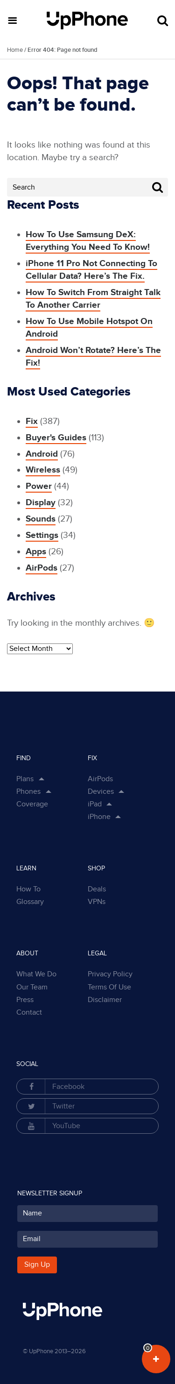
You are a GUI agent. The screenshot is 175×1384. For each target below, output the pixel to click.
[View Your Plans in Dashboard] (156, 1359)
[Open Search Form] (162, 20)
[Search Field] (87, 187)
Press (25, 1000)
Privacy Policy (110, 974)
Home (15, 50)
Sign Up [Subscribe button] (37, 1264)
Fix (32, 421)
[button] (12, 20)
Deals (97, 889)
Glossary (30, 901)
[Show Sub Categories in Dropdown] (123, 791)
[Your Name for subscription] (87, 1213)
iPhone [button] (99, 816)
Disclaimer (105, 1000)
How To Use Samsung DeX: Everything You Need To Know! (88, 241)
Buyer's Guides (56, 437)
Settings (42, 535)
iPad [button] (95, 804)
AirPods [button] (100, 779)
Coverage (32, 804)
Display (41, 502)
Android (42, 454)
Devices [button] (101, 791)
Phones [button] (28, 791)
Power (39, 486)
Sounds (41, 519)
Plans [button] (25, 779)
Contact (29, 1012)
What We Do (36, 974)
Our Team (32, 987)
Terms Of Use (109, 987)
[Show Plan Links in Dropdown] (42, 779)
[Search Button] (157, 187)
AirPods (41, 568)
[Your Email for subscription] (87, 1239)
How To (28, 889)
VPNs (96, 901)
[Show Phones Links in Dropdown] (49, 791)
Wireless (43, 470)
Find (23, 758)
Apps (36, 551)
